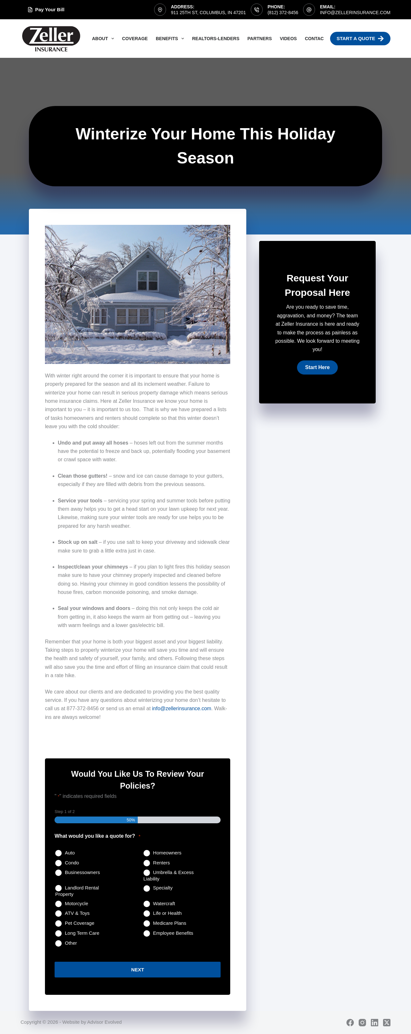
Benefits (171, 38)
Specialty (163, 887)
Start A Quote (360, 38)
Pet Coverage (79, 923)
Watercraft (164, 903)
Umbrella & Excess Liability (169, 875)
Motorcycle (76, 903)
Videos (288, 38)
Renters (161, 862)
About (104, 38)
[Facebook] (350, 1022)
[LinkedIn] (374, 1022)
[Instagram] (362, 1022)
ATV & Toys (77, 913)
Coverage (135, 38)
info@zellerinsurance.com (355, 12)
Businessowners (82, 872)
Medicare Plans (169, 923)
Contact (315, 38)
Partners (260, 38)
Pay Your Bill (46, 9)
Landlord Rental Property (77, 891)
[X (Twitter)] (386, 1022)
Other (71, 943)
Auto (70, 852)
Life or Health (167, 913)
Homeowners (167, 852)
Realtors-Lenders (215, 38)
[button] (317, 367)
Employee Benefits (173, 933)
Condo (72, 862)
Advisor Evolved (104, 1021)
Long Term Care (82, 933)
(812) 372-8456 (282, 12)
